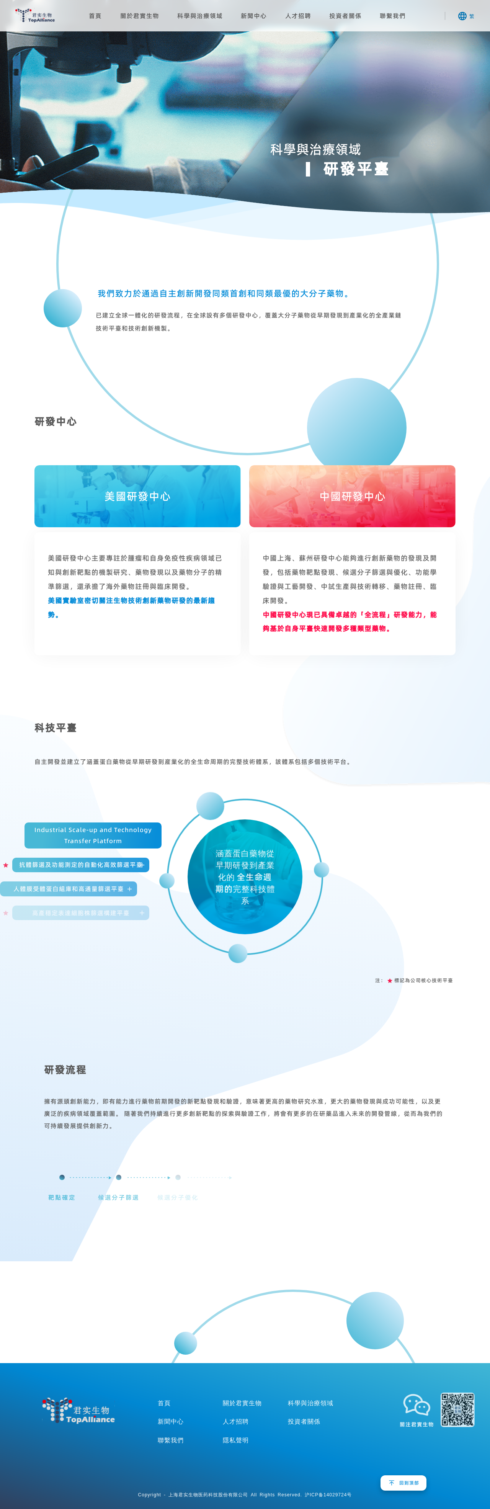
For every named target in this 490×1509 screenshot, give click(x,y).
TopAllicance (78, 1411)
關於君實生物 (139, 15)
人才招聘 (298, 15)
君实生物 (35, 15)
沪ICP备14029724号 (328, 1494)
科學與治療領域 (200, 15)
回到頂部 (409, 1483)
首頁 (95, 15)
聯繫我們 (393, 15)
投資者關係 (345, 15)
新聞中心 (254, 15)
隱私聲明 (236, 1440)
